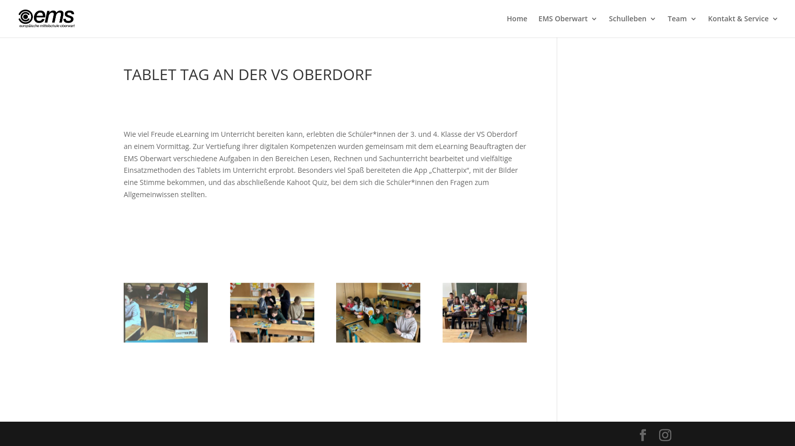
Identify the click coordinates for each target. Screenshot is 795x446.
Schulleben (627, 19)
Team (677, 19)
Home (517, 19)
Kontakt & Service (738, 19)
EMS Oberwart (563, 19)
